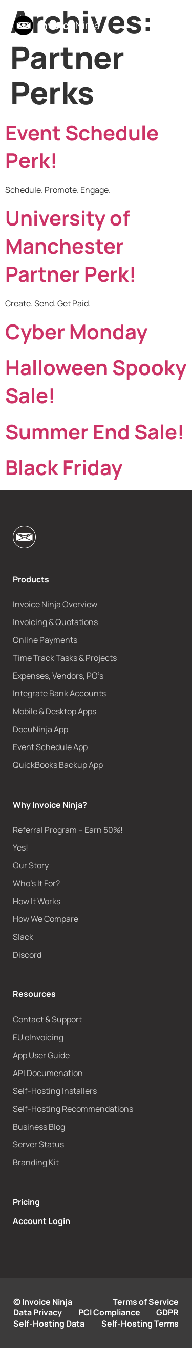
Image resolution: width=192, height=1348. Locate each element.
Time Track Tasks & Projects (65, 657)
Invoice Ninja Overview (55, 604)
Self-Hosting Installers (55, 1090)
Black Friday (63, 467)
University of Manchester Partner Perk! (70, 245)
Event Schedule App (50, 747)
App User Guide (41, 1055)
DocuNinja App (40, 729)
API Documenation (48, 1073)
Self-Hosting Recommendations (73, 1108)
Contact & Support (47, 1019)
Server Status (38, 1144)
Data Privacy (37, 1312)
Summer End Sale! (94, 431)
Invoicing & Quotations (55, 622)
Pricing (26, 1201)
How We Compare (45, 919)
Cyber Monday (76, 331)
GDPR (167, 1312)
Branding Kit (36, 1162)
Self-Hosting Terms (140, 1323)
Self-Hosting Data (48, 1323)
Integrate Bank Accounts (59, 693)
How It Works (36, 901)
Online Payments (45, 639)
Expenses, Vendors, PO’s (58, 675)
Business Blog (39, 1126)
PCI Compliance (109, 1312)
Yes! (20, 847)
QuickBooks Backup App (58, 764)
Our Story (31, 865)
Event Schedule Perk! (82, 146)
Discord (27, 954)
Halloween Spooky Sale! (95, 381)
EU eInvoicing (38, 1037)
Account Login (41, 1221)
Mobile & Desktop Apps (54, 711)
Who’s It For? (36, 883)
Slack (23, 936)
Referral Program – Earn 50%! (68, 829)
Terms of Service (146, 1301)
